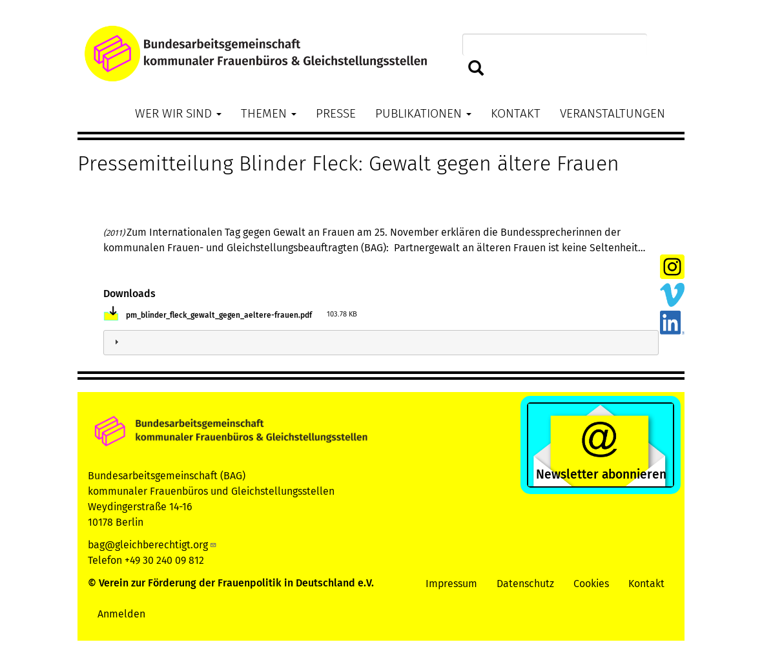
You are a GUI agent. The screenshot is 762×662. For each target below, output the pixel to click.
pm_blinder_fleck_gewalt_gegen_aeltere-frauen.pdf (219, 315)
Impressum (451, 583)
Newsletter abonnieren (601, 474)
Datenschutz (525, 583)
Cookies (591, 583)
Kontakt (516, 113)
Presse (336, 113)
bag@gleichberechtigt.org (152, 545)
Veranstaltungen (612, 113)
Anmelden (121, 614)
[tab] (381, 342)
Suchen (476, 69)
